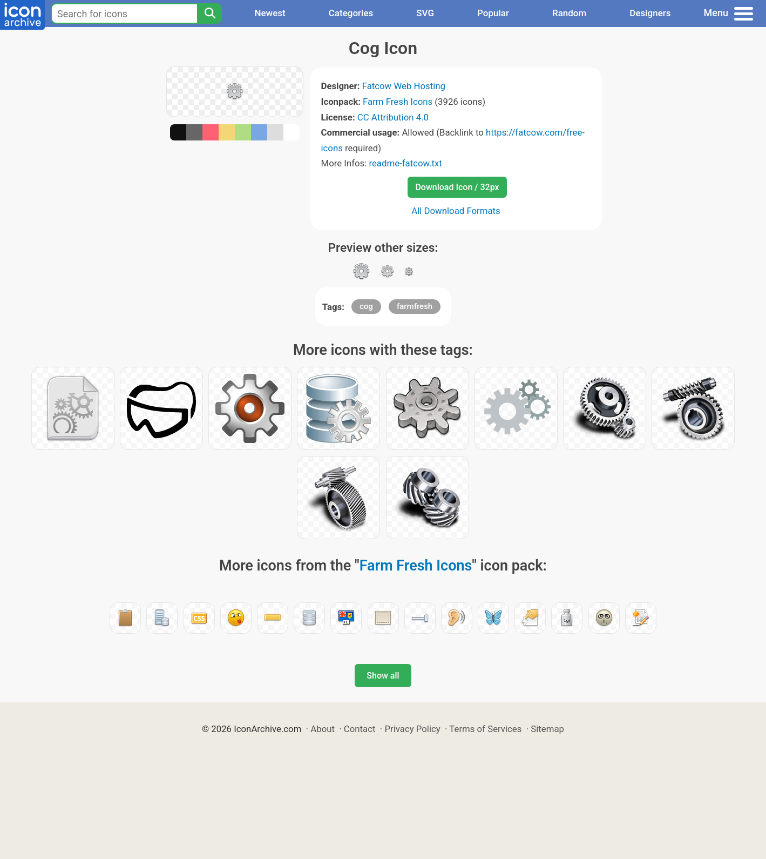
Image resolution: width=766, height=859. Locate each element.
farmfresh (414, 306)
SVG (425, 13)
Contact (360, 728)
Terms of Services (485, 728)
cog (366, 306)
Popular (493, 13)
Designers (649, 13)
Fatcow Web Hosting (403, 85)
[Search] (209, 13)
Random (569, 13)
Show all (383, 675)
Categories (351, 13)
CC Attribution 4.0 (393, 117)
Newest (269, 13)
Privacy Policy (412, 728)
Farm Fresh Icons (397, 101)
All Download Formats (455, 210)
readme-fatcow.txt (405, 163)
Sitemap (547, 728)
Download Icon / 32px (457, 187)
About (322, 728)
